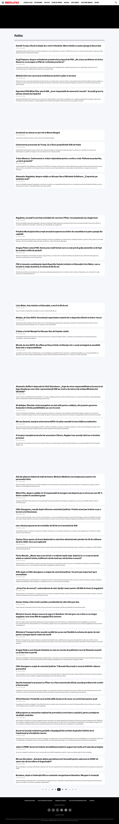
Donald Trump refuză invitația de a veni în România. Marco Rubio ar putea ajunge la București (58, 46)
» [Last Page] (75, 789)
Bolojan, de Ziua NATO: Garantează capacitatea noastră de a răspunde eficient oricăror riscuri (59, 317)
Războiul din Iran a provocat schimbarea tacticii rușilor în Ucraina (46, 76)
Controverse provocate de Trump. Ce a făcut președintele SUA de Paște (48, 145)
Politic (47, 2)
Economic (38, 2)
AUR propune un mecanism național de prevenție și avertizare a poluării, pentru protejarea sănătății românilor (57, 713)
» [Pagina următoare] (72, 789)
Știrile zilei (28, 2)
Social (66, 2)
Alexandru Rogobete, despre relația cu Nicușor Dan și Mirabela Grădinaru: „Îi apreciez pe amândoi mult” (57, 177)
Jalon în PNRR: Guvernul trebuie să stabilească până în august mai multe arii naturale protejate (59, 747)
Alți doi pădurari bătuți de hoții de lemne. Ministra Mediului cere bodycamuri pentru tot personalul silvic (56, 478)
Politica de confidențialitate (78, 800)
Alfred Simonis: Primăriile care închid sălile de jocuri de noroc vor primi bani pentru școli (56, 699)
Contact (91, 800)
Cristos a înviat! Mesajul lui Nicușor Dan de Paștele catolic (42, 331)
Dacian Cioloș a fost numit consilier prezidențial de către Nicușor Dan (47, 602)
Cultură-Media (87, 2)
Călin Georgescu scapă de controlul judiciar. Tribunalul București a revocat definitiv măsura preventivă (58, 667)
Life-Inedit (75, 2)
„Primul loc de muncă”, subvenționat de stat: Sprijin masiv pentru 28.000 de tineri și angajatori (59, 588)
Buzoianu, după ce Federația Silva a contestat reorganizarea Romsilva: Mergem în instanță (57, 775)
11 (62, 789)
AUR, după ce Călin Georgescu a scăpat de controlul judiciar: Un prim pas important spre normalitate (56, 573)
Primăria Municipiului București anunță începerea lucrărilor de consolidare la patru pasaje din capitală (59, 232)
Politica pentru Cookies (45, 800)
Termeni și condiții (60, 800)
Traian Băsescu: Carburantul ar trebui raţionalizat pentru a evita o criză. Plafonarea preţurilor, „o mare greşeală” (59, 159)
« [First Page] (42, 789)
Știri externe (57, 2)
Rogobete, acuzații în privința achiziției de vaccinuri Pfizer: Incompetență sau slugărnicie (57, 218)
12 (66, 789)
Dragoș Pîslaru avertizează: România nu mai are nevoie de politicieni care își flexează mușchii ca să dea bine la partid (58, 651)
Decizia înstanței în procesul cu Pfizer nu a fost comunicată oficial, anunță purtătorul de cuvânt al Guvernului (59, 683)
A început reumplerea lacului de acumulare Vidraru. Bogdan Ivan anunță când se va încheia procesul (58, 436)
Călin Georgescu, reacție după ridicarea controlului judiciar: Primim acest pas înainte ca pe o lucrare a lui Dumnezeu (58, 510)
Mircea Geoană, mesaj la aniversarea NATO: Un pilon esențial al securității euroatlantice (56, 421)
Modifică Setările (59, 805)
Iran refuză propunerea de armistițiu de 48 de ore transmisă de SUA (47, 525)
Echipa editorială (30, 800)
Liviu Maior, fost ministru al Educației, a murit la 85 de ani (42, 305)
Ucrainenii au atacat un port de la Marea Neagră (38, 132)
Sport (96, 2)
